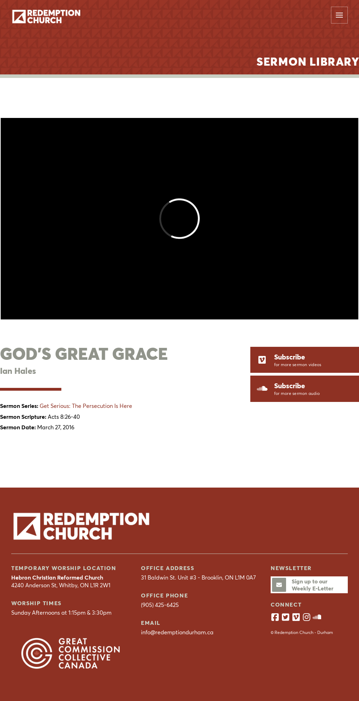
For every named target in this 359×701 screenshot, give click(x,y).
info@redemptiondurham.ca (177, 632)
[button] (339, 15)
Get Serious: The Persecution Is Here (86, 405)
